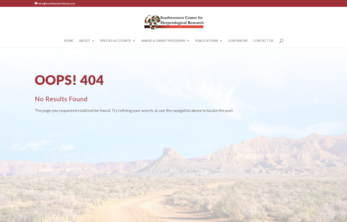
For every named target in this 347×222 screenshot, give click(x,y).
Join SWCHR (237, 40)
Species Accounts (115, 40)
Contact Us (263, 40)
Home (68, 40)
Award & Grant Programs (163, 40)
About (84, 40)
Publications (206, 40)
